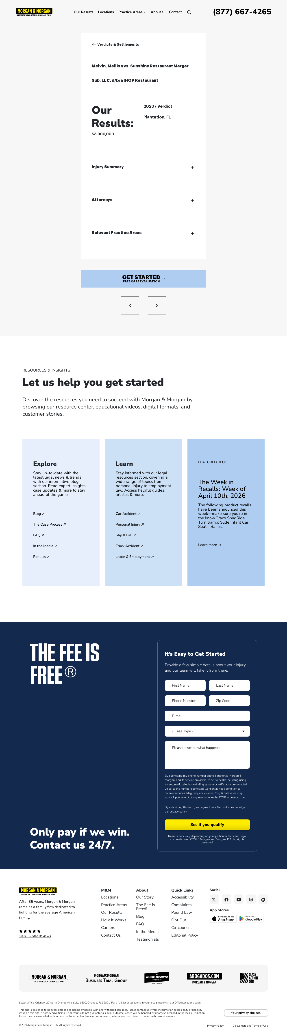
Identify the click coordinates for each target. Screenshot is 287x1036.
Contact (175, 12)
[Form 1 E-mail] (207, 716)
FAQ (36, 535)
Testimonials (147, 939)
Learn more (207, 545)
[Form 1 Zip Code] (229, 700)
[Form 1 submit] (207, 824)
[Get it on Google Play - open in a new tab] (251, 918)
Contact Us (111, 935)
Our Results (83, 12)
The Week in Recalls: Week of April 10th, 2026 (222, 489)
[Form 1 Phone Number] (185, 700)
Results (39, 556)
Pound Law (181, 912)
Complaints (181, 905)
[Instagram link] (251, 899)
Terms (221, 807)
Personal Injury (128, 524)
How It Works (113, 920)
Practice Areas (132, 12)
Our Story (145, 897)
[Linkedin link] (263, 899)
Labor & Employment (133, 556)
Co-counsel (181, 928)
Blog (37, 513)
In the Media (43, 546)
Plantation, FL (157, 117)
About (158, 12)
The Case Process (47, 524)
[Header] (34, 11)
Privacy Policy (215, 1025)
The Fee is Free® (145, 907)
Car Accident (126, 513)
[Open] (189, 12)
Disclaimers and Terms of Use (250, 1025)
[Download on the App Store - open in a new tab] (223, 918)
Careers (108, 928)
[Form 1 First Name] (185, 685)
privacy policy (178, 812)
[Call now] (242, 12)
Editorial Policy (184, 935)
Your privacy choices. (246, 1013)
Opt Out (178, 920)
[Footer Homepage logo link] (52, 891)
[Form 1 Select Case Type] (207, 731)
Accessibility (182, 897)
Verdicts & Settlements (118, 44)
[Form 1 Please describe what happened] (207, 755)
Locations (106, 12)
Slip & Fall (124, 535)
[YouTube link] (238, 899)
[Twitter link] (214, 899)
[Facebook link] (226, 899)
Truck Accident (127, 546)
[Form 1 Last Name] (229, 685)
